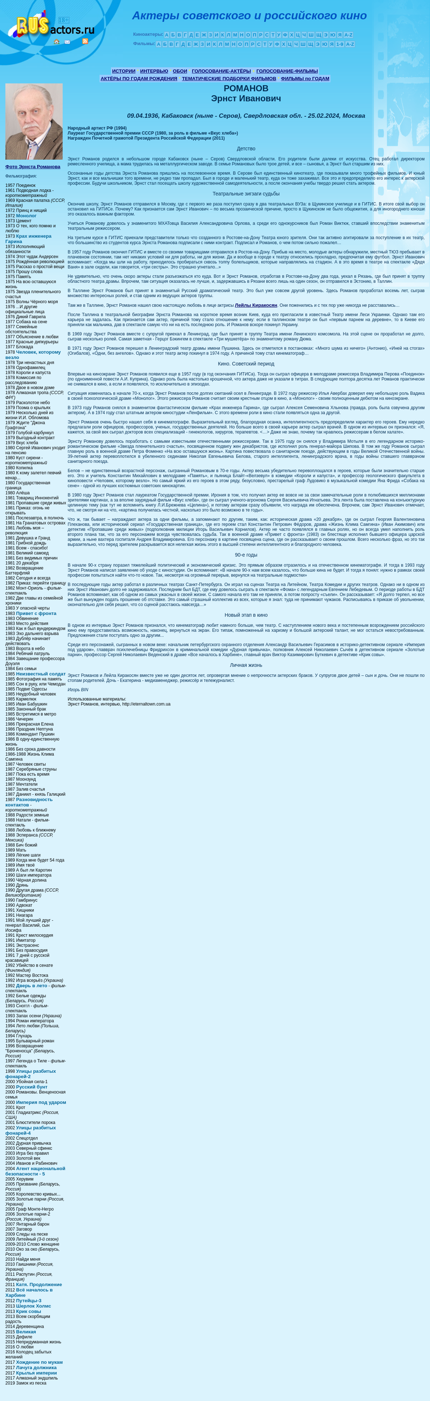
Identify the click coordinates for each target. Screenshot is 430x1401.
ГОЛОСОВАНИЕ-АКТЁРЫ (221, 71)
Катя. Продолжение (39, 1284)
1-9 (339, 44)
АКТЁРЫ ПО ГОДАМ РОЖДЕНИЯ (139, 78)
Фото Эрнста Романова (32, 166)
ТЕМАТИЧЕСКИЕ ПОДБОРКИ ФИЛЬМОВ (229, 78)
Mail (67, 42)
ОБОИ (180, 71)
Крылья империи (36, 1373)
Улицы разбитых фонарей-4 (30, 1130)
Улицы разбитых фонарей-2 (30, 1073)
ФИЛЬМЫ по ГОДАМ (305, 78)
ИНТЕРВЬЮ (154, 71)
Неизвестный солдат (41, 674)
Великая (26, 1331)
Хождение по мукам (39, 1362)
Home (56, 41)
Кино (52, 22)
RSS (85, 41)
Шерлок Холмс (33, 1306)
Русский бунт (32, 1087)
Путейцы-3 (29, 1300)
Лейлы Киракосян (256, 305)
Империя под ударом (41, 1102)
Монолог (26, 215)
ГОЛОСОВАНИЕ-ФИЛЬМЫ (287, 71)
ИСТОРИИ (123, 71)
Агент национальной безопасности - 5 (35, 1171)
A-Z (348, 35)
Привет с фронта (36, 613)
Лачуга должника (36, 1367)
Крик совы (28, 1311)
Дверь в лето (31, 985)
